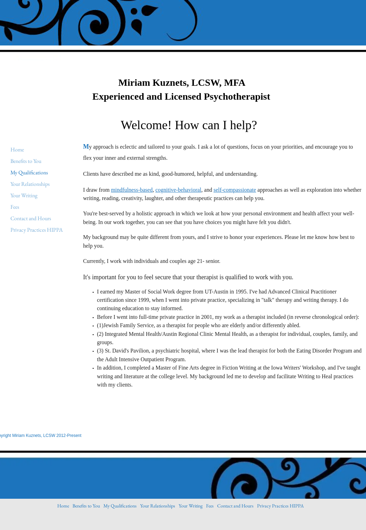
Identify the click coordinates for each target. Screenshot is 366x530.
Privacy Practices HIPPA (36, 229)
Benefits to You (25, 161)
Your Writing (23, 195)
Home (17, 149)
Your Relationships (30, 184)
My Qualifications (29, 172)
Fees (14, 206)
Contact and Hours (30, 218)
